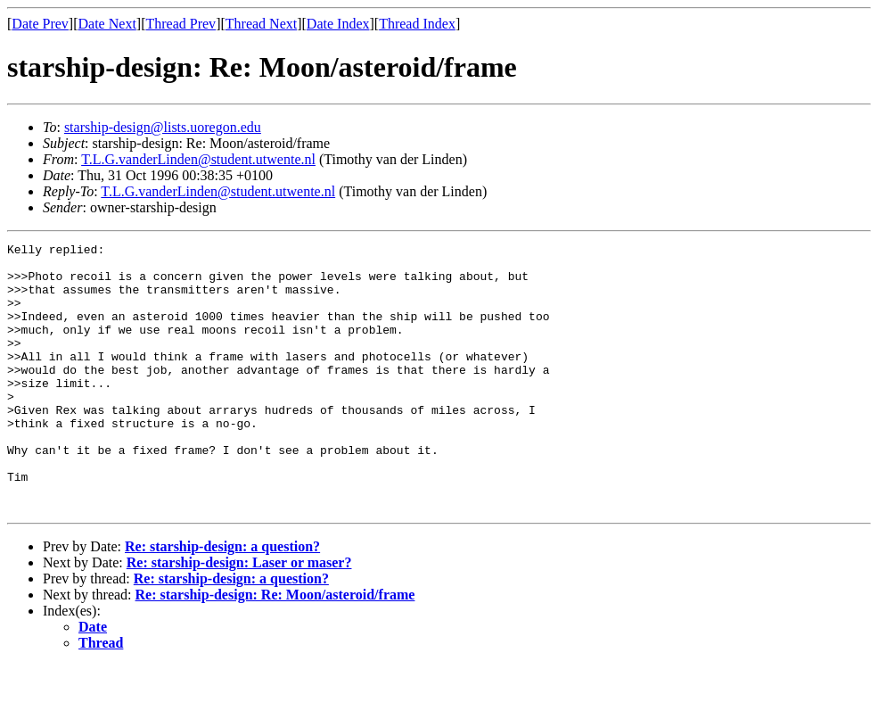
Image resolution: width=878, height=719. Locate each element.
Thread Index (417, 23)
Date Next (107, 23)
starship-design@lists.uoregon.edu (162, 127)
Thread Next (261, 23)
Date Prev (40, 23)
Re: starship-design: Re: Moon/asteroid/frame (275, 648)
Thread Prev (180, 23)
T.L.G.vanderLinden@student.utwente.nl (198, 159)
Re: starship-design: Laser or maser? (239, 616)
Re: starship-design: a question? (222, 599)
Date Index (338, 23)
